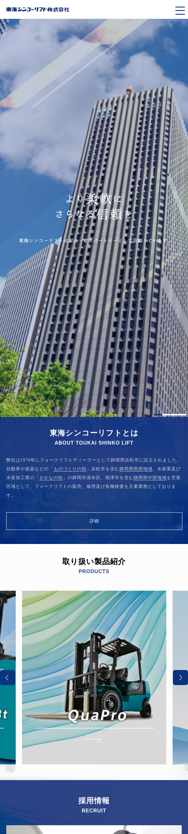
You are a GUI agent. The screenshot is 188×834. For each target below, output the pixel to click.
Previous (7, 677)
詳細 (94, 521)
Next (180, 677)
